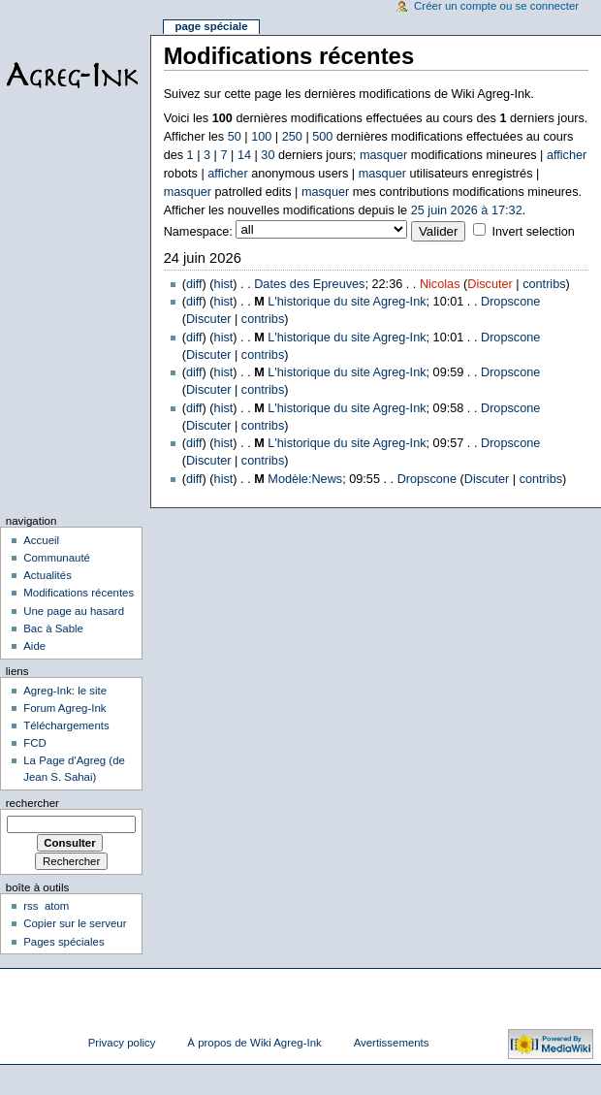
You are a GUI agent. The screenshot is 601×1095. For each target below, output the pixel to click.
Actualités (47, 575)
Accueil (41, 540)
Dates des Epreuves (309, 284)
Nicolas (440, 284)
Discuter (490, 284)
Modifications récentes (78, 592)
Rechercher (32, 803)
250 (292, 137)
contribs (543, 284)
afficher (566, 155)
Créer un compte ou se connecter (496, 6)
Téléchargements (66, 725)
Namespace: (198, 232)
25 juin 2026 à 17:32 (466, 210)
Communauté (56, 558)
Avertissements (391, 1042)
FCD (35, 743)
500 (322, 137)
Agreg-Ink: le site (65, 690)
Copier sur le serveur (74, 923)
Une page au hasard (73, 611)
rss (30, 906)
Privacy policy (122, 1042)
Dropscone (510, 301)
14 (244, 155)
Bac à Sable (53, 628)
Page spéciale (210, 26)
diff (194, 284)
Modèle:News (305, 479)
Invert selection (532, 232)
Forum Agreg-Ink (64, 708)
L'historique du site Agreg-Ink (347, 301)
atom (57, 906)
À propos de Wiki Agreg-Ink (254, 1042)
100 (261, 137)
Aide (34, 646)
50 (234, 137)
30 (267, 155)
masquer (383, 155)
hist (224, 284)
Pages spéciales (63, 942)
